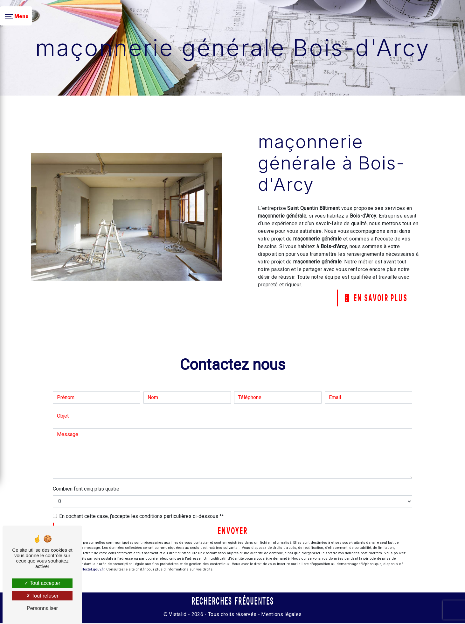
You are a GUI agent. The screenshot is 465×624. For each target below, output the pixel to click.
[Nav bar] (16, 15)
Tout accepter (42, 583)
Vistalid (178, 615)
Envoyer (233, 531)
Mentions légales (281, 615)
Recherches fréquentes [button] (232, 602)
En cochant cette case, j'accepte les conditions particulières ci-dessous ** (141, 516)
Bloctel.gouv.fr (92, 570)
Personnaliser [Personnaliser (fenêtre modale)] (42, 608)
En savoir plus (374, 298)
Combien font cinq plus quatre (86, 489)
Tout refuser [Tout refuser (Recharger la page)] (42, 596)
